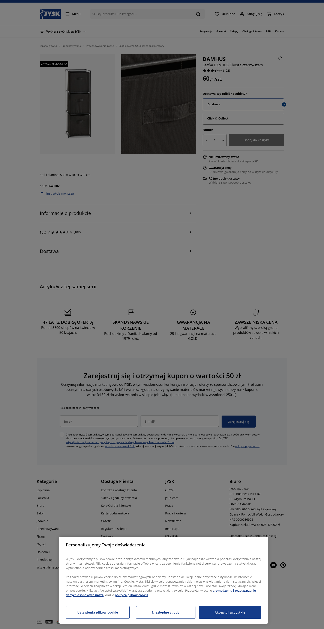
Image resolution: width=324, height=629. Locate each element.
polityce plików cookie (131, 595)
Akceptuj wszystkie (230, 612)
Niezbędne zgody (166, 612)
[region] (163, 580)
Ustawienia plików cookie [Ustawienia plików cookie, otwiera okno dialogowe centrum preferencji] (97, 612)
